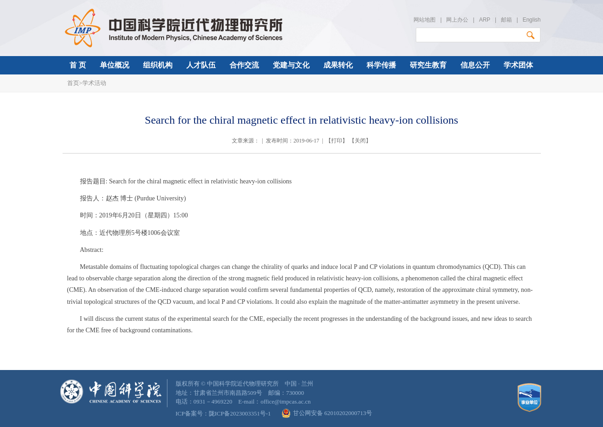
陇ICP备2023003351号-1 (240, 413)
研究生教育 (428, 65)
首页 (73, 83)
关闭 (360, 140)
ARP (484, 20)
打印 (336, 140)
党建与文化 (291, 65)
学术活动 (94, 83)
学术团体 (518, 65)
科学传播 (381, 65)
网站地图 (424, 20)
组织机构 (157, 65)
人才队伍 (201, 65)
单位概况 (114, 65)
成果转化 (338, 65)
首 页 (77, 65)
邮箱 (506, 20)
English (531, 20)
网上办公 (457, 20)
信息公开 (475, 65)
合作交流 (244, 65)
